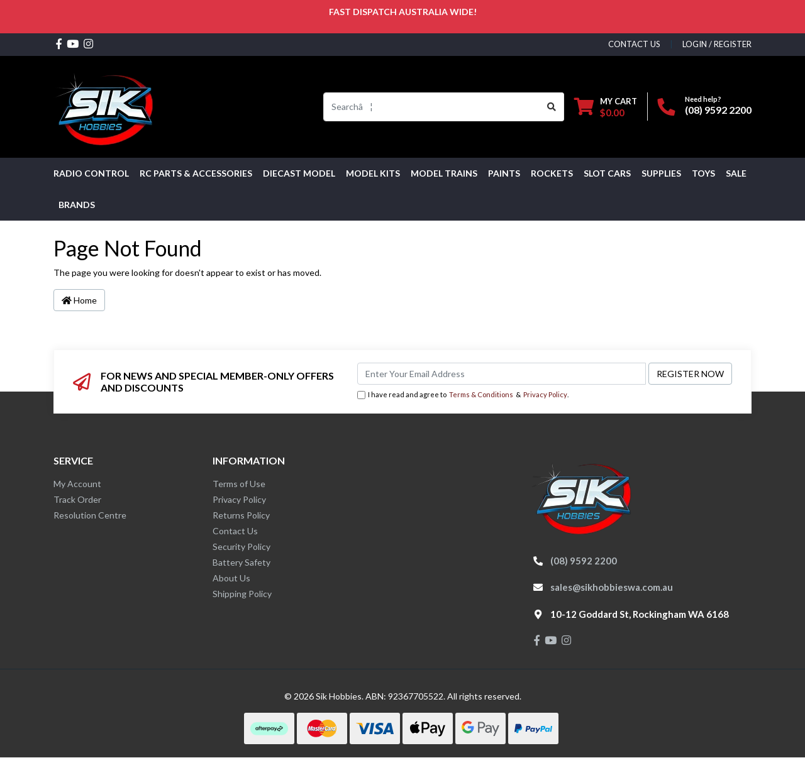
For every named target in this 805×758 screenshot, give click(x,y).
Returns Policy (241, 515)
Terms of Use (239, 483)
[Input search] (431, 106)
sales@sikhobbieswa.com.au (611, 587)
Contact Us (235, 530)
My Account (77, 483)
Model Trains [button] (444, 173)
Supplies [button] (661, 173)
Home (79, 300)
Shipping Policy (242, 593)
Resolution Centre (89, 515)
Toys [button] (703, 173)
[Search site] (552, 106)
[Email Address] (501, 374)
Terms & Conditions (481, 394)
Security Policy (241, 546)
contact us (634, 44)
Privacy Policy (545, 394)
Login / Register (717, 44)
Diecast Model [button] (299, 173)
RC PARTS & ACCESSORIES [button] (196, 173)
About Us (231, 578)
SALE (736, 173)
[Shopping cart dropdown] (606, 106)
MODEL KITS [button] (373, 173)
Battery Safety (241, 562)
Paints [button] (504, 173)
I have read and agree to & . (463, 395)
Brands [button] (76, 204)
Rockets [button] (552, 173)
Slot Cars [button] (607, 173)
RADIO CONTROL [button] (91, 173)
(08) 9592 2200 (718, 110)
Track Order (77, 499)
